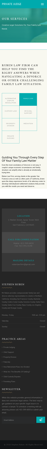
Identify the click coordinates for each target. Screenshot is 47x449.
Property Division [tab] (10, 125)
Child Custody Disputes (12, 376)
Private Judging (9, 347)
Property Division (10, 357)
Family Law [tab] (28, 98)
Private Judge (11, 4)
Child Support (9, 352)
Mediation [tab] (28, 123)
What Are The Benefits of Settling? (17, 372)
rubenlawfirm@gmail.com (23, 264)
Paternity (7, 362)
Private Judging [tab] (10, 137)
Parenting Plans (9, 381)
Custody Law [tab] (11, 111)
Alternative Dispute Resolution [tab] (10, 100)
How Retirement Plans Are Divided (16, 367)
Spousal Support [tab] (28, 112)
